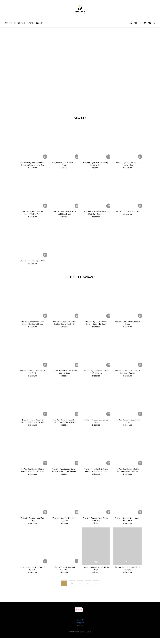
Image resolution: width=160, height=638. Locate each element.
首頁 (6, 23)
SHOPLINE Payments (84, 631)
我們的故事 (21, 23)
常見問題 (31, 23)
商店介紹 (12, 23)
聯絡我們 (39, 23)
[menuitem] (64, 583)
